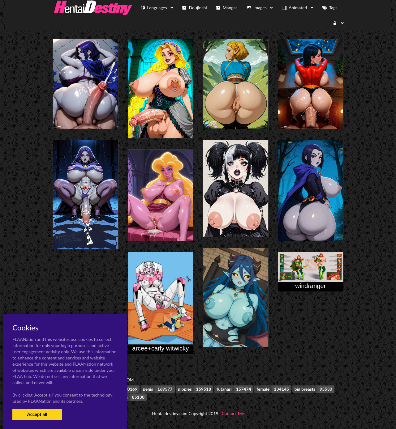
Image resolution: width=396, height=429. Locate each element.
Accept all (37, 414)
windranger (310, 285)
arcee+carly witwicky (160, 348)
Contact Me (233, 413)
